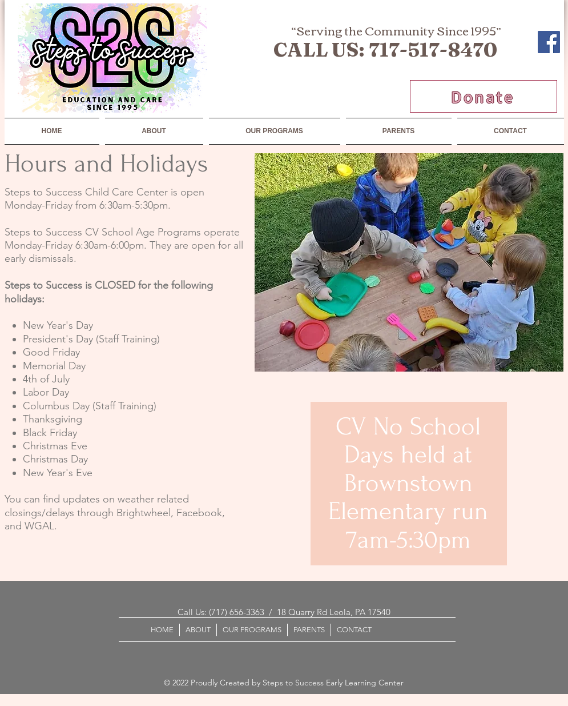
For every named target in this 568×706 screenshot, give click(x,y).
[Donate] (483, 96)
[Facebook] (549, 42)
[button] (274, 131)
